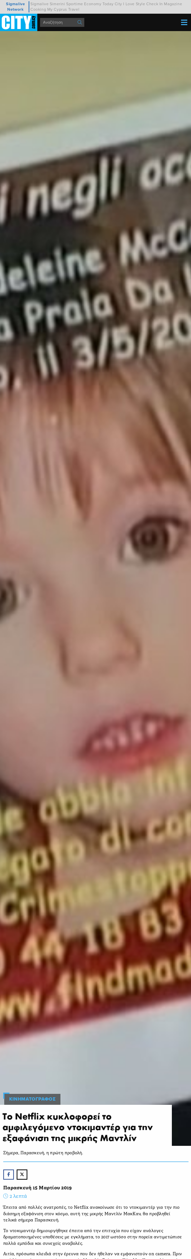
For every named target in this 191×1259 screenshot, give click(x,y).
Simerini (57, 3)
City (118, 3)
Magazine (173, 3)
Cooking (38, 9)
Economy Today (98, 3)
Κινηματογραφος (32, 1099)
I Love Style (134, 3)
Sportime (74, 3)
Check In (154, 3)
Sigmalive (39, 3)
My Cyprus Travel (63, 9)
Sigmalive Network (15, 6)
